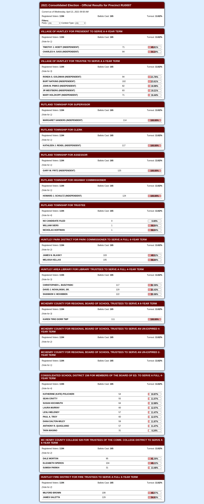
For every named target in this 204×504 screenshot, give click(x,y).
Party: (44, 23)
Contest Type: (67, 23)
